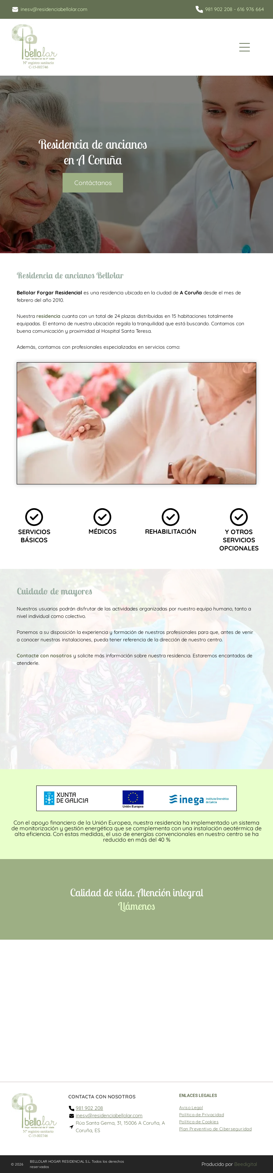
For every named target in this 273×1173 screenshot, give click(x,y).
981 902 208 (218, 9)
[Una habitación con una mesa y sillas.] (137, 715)
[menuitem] (191, 1106)
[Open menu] (244, 47)
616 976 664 (250, 9)
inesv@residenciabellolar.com (54, 9)
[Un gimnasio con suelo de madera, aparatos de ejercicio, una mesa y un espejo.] (219, 715)
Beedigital (245, 1164)
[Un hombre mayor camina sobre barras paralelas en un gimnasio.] (54, 715)
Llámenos (136, 906)
